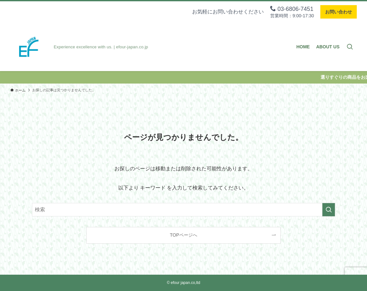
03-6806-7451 (291, 8)
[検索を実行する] (328, 209)
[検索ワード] (183, 209)
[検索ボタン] (350, 46)
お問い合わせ (338, 11)
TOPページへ (183, 235)
